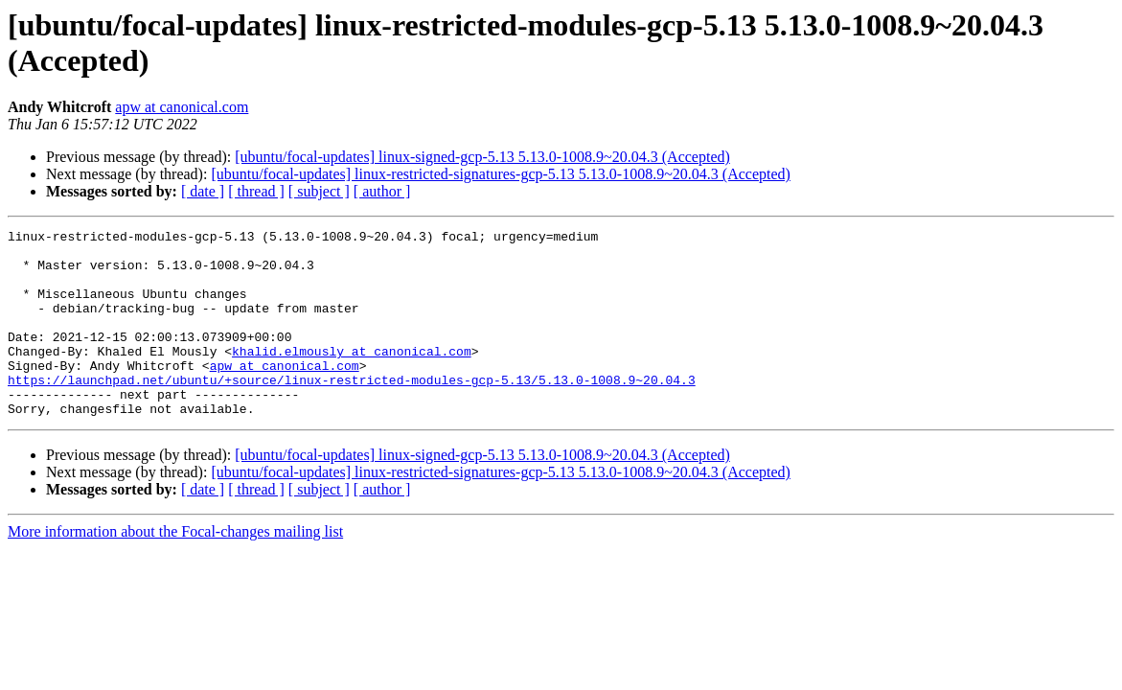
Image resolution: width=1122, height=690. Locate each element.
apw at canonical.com (181, 107)
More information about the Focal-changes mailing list (175, 569)
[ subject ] (319, 191)
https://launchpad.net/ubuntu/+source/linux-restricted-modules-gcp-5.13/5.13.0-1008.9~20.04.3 (352, 411)
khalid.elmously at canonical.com (351, 376)
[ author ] (382, 191)
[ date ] (202, 191)
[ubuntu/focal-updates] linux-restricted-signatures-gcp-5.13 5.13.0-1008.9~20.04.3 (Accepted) (500, 174)
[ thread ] (256, 191)
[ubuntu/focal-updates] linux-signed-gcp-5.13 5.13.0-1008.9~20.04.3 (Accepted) (482, 157)
